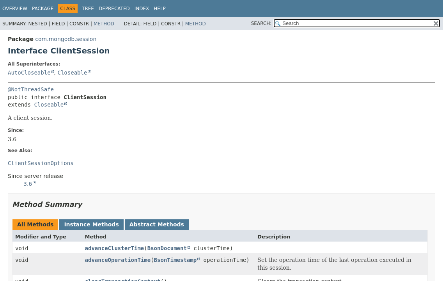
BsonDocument (167, 248)
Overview (14, 8)
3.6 (27, 184)
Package (42, 8)
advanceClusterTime (114, 248)
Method (104, 24)
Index (142, 8)
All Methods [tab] (35, 224)
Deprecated (114, 8)
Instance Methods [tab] (91, 224)
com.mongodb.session (65, 39)
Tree (88, 8)
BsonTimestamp (175, 260)
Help (160, 8)
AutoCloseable (29, 72)
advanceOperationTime (118, 260)
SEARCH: (261, 23)
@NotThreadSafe (31, 89)
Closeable (72, 72)
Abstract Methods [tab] (156, 224)
